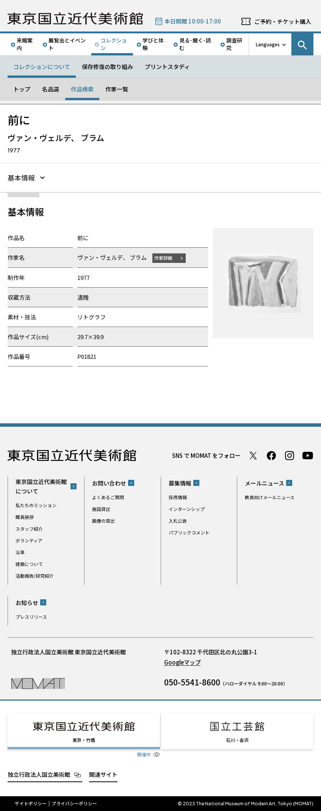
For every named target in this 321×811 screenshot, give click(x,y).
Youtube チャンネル (307, 455)
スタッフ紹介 (29, 528)
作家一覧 (116, 89)
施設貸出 (101, 509)
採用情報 (178, 497)
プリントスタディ (167, 67)
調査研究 (234, 44)
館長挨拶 (25, 517)
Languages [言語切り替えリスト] (268, 44)
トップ (21, 89)
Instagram (289, 455)
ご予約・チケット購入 (282, 21)
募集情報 (180, 483)
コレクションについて (41, 67)
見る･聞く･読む (195, 44)
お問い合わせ (109, 483)
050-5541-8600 (192, 682)
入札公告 (178, 520)
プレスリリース (31, 616)
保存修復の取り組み (107, 67)
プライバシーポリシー (74, 803)
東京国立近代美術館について (41, 486)
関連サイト (103, 774)
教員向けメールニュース (269, 497)
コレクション (113, 44)
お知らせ (27, 603)
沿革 (20, 552)
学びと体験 (153, 44)
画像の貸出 (103, 520)
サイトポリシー (31, 803)
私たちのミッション (36, 505)
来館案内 (25, 44)
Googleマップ (182, 662)
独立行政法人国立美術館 (39, 774)
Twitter (253, 455)
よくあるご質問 (108, 497)
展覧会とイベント (67, 44)
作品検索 (82, 89)
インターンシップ (187, 509)
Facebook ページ (271, 455)
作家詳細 (163, 258)
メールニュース (264, 483)
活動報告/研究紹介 (35, 575)
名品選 (50, 89)
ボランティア (29, 540)
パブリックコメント (189, 532)
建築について (29, 564)
